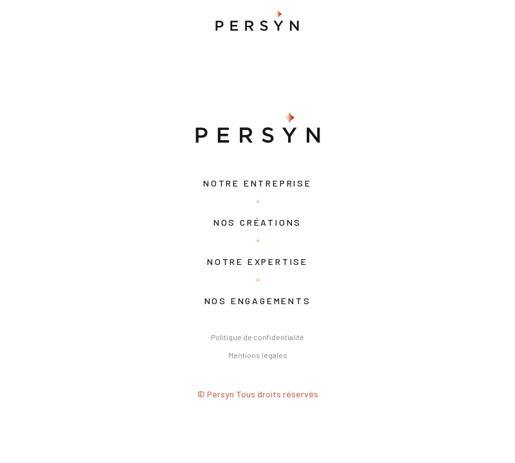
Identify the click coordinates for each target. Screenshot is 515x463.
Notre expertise (257, 261)
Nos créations (257, 222)
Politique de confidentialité (257, 336)
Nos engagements (257, 300)
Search (188, 74)
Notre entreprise (257, 182)
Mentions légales (257, 354)
